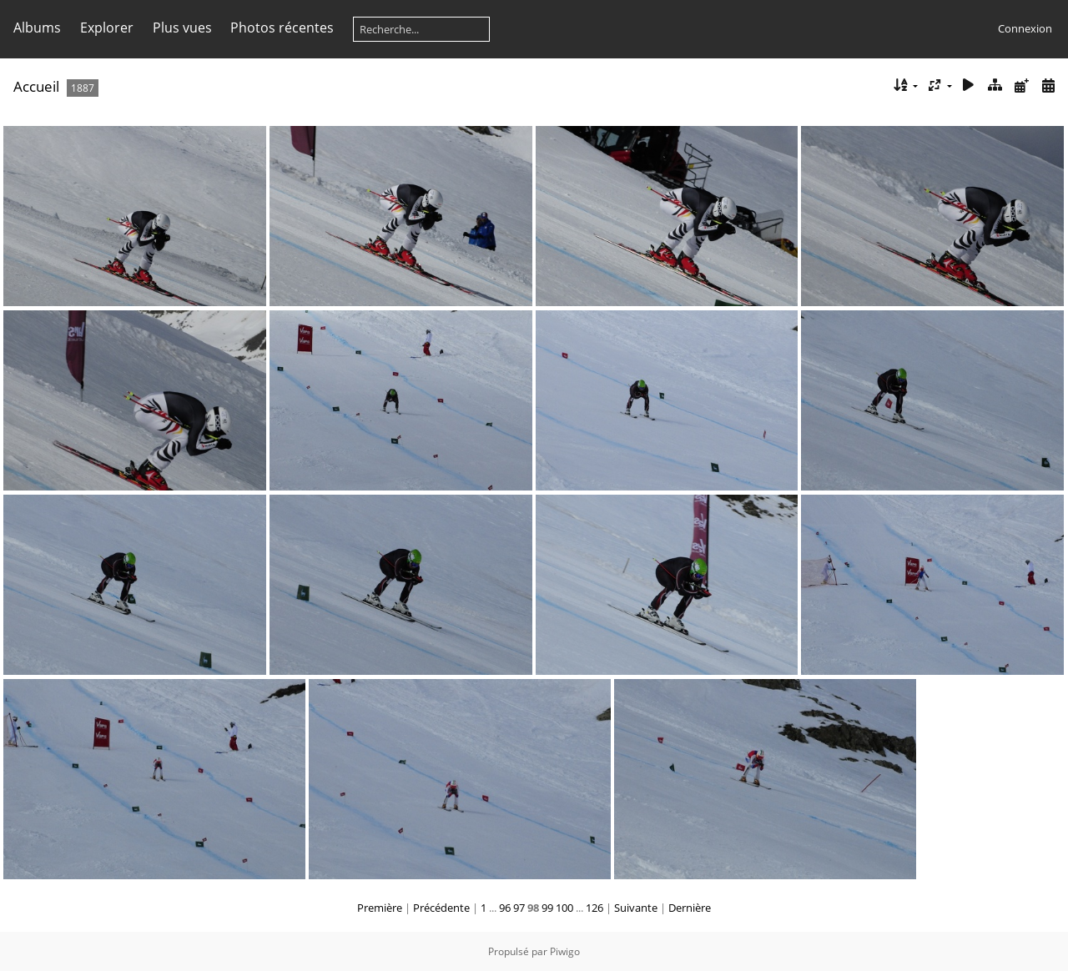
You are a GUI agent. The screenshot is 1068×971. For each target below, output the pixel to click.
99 (547, 907)
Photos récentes (282, 27)
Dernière (689, 907)
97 (519, 907)
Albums (37, 27)
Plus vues (182, 27)
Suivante (635, 907)
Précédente (441, 907)
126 (594, 907)
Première (379, 907)
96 (505, 907)
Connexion (1025, 28)
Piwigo (565, 951)
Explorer (107, 27)
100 (564, 907)
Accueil (36, 86)
